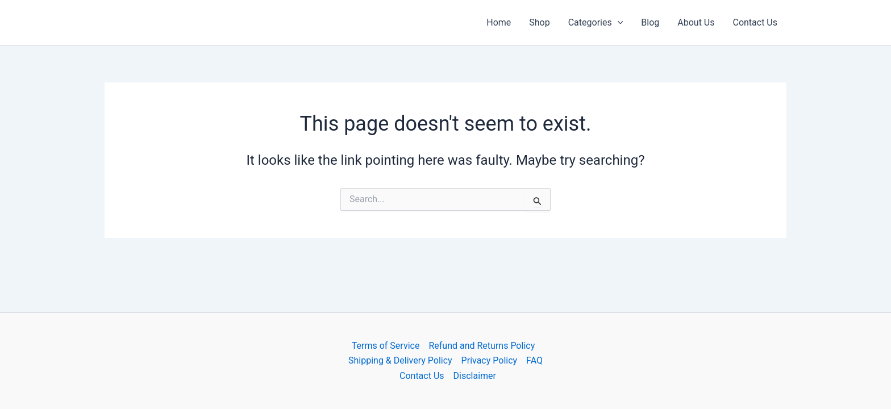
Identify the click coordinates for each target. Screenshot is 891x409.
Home (498, 22)
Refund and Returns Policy (481, 345)
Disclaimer (474, 375)
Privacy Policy (489, 360)
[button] (617, 22)
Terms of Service (386, 345)
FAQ (534, 360)
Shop (539, 22)
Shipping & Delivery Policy (400, 360)
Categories (595, 22)
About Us (695, 22)
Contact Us (754, 22)
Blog (650, 22)
